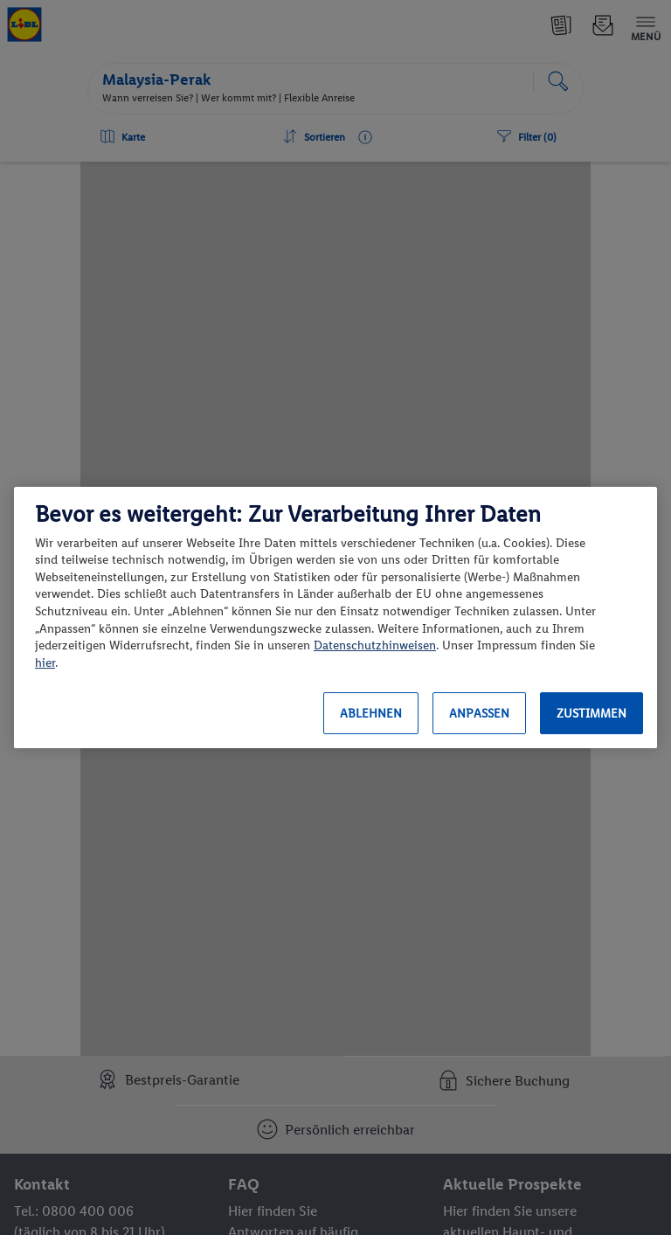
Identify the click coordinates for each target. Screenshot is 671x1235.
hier (45, 663)
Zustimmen (591, 713)
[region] (335, 618)
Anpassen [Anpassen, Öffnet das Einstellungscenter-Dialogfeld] (479, 713)
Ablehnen (371, 713)
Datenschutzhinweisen (375, 645)
